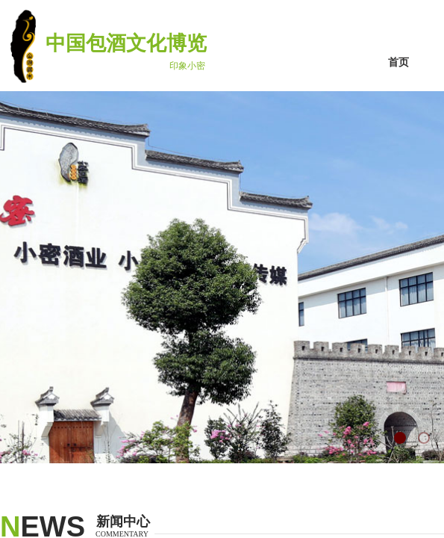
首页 (398, 62)
